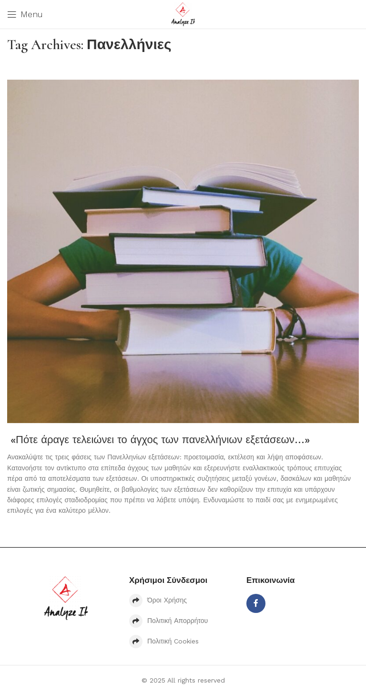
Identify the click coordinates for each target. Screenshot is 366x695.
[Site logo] (183, 14)
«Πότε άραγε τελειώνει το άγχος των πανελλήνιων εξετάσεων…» (158, 440)
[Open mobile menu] (25, 14)
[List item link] (183, 600)
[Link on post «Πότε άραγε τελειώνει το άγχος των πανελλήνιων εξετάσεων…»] (183, 251)
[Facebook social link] (255, 603)
